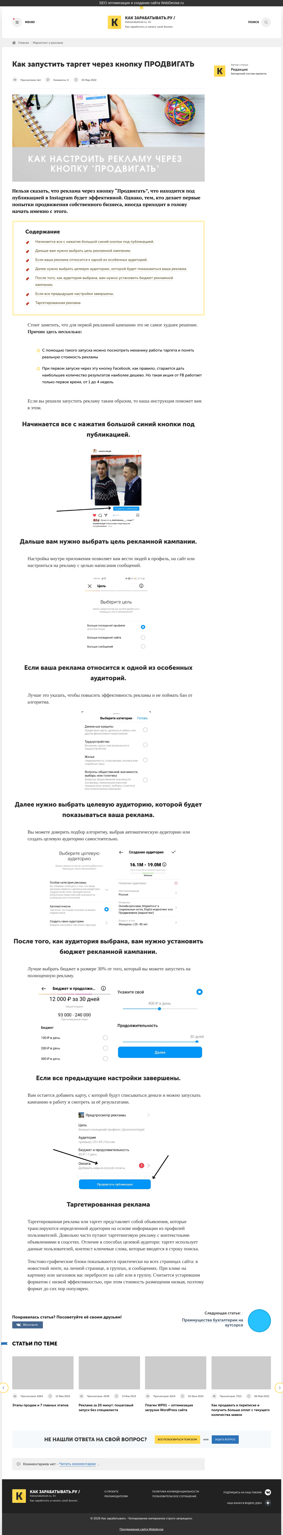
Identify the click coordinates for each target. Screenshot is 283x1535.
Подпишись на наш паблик (242, 1492)
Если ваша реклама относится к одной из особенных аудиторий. (91, 260)
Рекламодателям (116, 1496)
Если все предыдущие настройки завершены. (74, 294)
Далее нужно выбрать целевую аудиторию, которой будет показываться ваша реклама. (111, 269)
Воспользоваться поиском (177, 1439)
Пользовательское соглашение (174, 1496)
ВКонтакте (30, 1325)
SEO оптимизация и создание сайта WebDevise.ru (141, 3)
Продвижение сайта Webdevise (141, 1529)
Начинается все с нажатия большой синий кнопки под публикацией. (94, 242)
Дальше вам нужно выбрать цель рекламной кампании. (83, 251)
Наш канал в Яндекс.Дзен (244, 1503)
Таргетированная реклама (58, 303)
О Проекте (111, 1491)
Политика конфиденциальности (175, 1491)
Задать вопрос (225, 1439)
